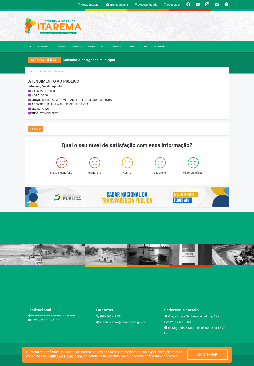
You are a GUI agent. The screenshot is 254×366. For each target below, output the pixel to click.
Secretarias (77, 47)
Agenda (45, 71)
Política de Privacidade (64, 356)
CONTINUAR (207, 355)
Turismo (132, 47)
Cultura (144, 47)
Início (31, 71)
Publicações (117, 47)
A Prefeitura (43, 47)
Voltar (36, 129)
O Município (60, 47)
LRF (103, 47)
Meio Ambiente (159, 47)
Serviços (91, 47)
